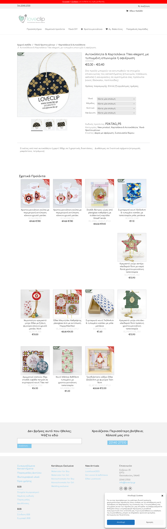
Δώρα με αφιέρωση (104, 133)
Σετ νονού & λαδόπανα (96, 475)
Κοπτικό (90, 108)
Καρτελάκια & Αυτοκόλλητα (71, 45)
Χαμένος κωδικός (25, 496)
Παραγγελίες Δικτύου (29, 473)
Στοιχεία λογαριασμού (28, 492)
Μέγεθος (90, 103)
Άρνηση (149, 522)
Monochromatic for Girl (62, 483)
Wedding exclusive (59, 486)
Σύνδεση (75, 2)
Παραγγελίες (23, 500)
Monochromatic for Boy (62, 479)
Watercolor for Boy (60, 471)
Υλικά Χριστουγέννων (44, 45)
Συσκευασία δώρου (124, 133)
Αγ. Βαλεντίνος (114, 29)
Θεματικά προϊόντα (55, 29)
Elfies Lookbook (93, 479)
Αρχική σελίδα (24, 45)
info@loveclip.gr (127, 483)
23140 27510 (117, 442)
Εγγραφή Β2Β (23, 518)
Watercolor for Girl (60, 475)
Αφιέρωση (90, 113)
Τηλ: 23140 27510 (23, 5)
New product (104, 127)
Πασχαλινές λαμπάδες (137, 29)
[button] (162, 496)
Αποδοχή (121, 522)
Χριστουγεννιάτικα (91, 29)
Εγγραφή (66, 2)
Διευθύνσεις (23, 503)
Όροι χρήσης (24, 481)
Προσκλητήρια (34, 29)
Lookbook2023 (92, 471)
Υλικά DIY (73, 29)
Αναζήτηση (144, 6)
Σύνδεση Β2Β (23, 515)
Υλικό (90, 99)
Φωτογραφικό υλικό (28, 477)
